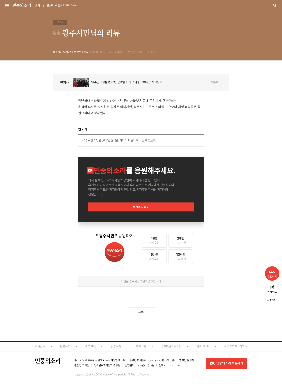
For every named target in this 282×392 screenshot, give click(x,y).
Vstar (74, 5)
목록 (141, 312)
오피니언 (40, 5)
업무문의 (116, 346)
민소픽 (50, 5)
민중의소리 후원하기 (226, 363)
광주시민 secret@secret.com (70, 52)
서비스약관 (202, 346)
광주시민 (76, 32)
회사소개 (40, 346)
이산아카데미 (62, 5)
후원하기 (141, 346)
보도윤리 (65, 346)
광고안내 (90, 346)
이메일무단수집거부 (235, 346)
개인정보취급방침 (171, 346)
